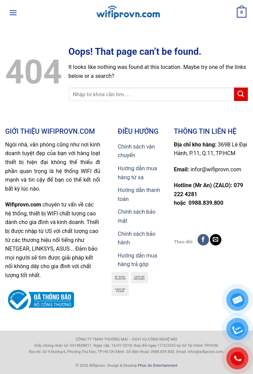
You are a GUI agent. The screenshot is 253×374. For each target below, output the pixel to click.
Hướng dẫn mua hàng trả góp (137, 260)
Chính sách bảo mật (137, 216)
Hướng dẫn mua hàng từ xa (137, 173)
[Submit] (241, 94)
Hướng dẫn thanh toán (139, 194)
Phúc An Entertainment (158, 365)
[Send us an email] (215, 239)
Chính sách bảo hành (137, 238)
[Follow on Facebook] (203, 239)
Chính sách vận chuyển (136, 151)
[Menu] (13, 12)
